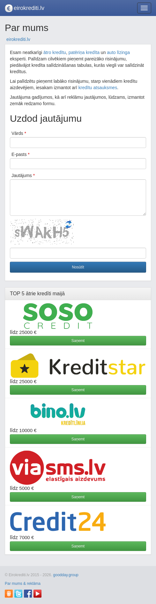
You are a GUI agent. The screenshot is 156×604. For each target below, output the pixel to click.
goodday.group (65, 575)
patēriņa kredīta (84, 52)
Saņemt (78, 340)
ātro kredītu (54, 52)
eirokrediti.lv (29, 8)
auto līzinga (118, 52)
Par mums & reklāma (23, 583)
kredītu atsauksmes (97, 87)
